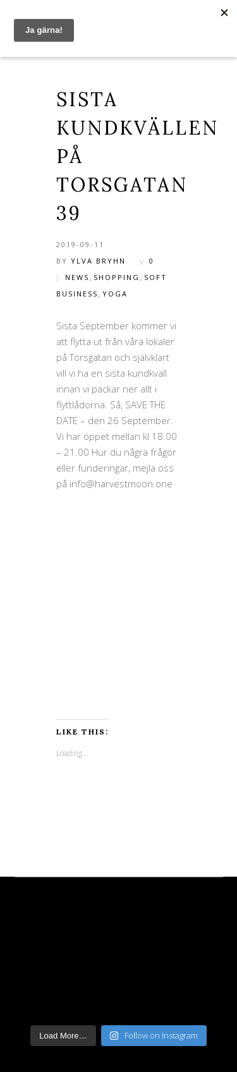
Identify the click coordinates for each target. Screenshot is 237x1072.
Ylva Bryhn (98, 260)
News (77, 277)
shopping (117, 277)
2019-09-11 (80, 244)
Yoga (115, 293)
